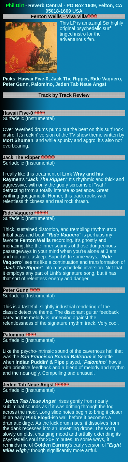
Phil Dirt (15, 5)
